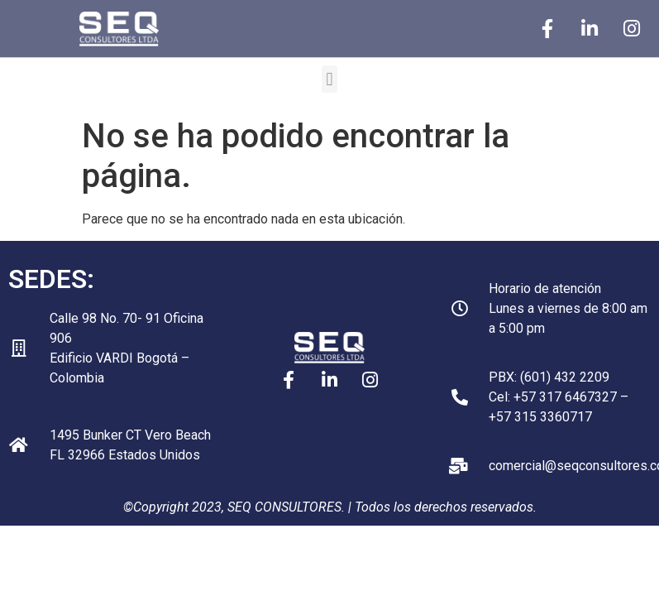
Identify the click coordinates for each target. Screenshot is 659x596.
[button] (329, 79)
